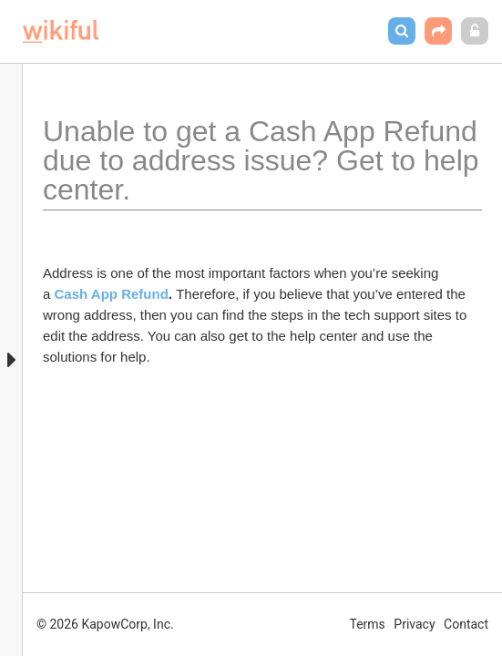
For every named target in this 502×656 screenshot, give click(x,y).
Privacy (414, 624)
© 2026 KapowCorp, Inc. (105, 624)
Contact (466, 624)
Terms (367, 624)
